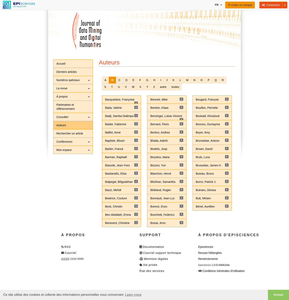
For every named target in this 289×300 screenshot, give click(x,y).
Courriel (70, 252)
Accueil (60, 63)
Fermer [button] (278, 294)
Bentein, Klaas (159, 107)
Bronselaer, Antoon (207, 140)
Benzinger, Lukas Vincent (166, 116)
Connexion (271, 5)
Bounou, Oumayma (208, 124)
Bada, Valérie (113, 107)
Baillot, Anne (113, 132)
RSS (67, 246)
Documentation (153, 246)
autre (163, 86)
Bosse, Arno (158, 223)
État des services (151, 271)
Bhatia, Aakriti (159, 140)
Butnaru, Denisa (206, 190)
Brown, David (204, 149)
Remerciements (208, 258)
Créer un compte (240, 5)
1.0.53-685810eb (221, 265)
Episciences (205, 246)
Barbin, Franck (114, 149)
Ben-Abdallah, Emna (118, 214)
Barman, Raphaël (116, 157)
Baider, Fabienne (115, 124)
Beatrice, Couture (116, 198)
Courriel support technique (162, 252)
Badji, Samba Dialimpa (119, 116)
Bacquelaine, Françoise (119, 99)
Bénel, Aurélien (205, 206)
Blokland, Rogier (160, 190)
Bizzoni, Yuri (158, 165)
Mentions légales (156, 258)
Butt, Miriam (203, 198)
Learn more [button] (133, 294)
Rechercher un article (69, 133)
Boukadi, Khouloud (207, 116)
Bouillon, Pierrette (207, 107)
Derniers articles (66, 71)
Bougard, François (207, 99)
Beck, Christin (113, 206)
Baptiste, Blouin (115, 140)
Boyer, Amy (203, 132)
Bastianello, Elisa (116, 173)
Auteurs (61, 125)
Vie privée (150, 264)
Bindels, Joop (158, 149)
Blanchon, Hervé (160, 173)
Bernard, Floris (159, 124)
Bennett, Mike (159, 99)
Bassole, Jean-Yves (117, 165)
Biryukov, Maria (159, 157)
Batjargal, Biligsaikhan (119, 181)
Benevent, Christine (117, 223)
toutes (175, 86)
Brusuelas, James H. (209, 165)
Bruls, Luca (203, 157)
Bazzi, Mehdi (113, 190)
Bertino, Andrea (160, 132)
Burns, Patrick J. (206, 181)
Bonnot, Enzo (158, 206)
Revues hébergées (210, 252)
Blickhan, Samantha (162, 181)
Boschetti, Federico (162, 214)
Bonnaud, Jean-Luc (162, 198)
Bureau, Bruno (205, 173)
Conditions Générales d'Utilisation (224, 271)
